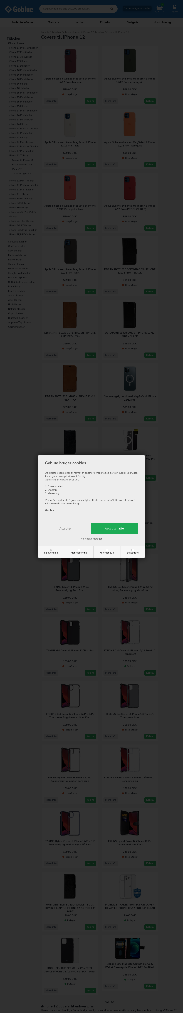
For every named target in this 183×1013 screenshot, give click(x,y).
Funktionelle (107, 552)
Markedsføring (79, 552)
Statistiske (133, 552)
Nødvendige (51, 552)
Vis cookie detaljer (91, 538)
